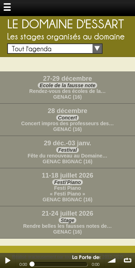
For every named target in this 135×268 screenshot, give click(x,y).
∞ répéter (127, 260)
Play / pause (7, 260)
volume (112, 260)
